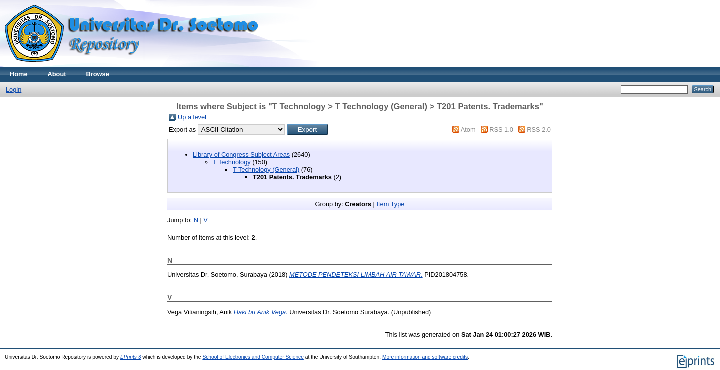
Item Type (390, 204)
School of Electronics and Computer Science (253, 357)
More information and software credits (425, 357)
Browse (98, 74)
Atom (468, 130)
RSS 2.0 (539, 130)
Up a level (192, 117)
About (57, 74)
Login (14, 90)
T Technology (232, 162)
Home (19, 74)
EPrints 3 (131, 357)
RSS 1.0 (502, 130)
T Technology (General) (266, 170)
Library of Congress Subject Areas (241, 154)
